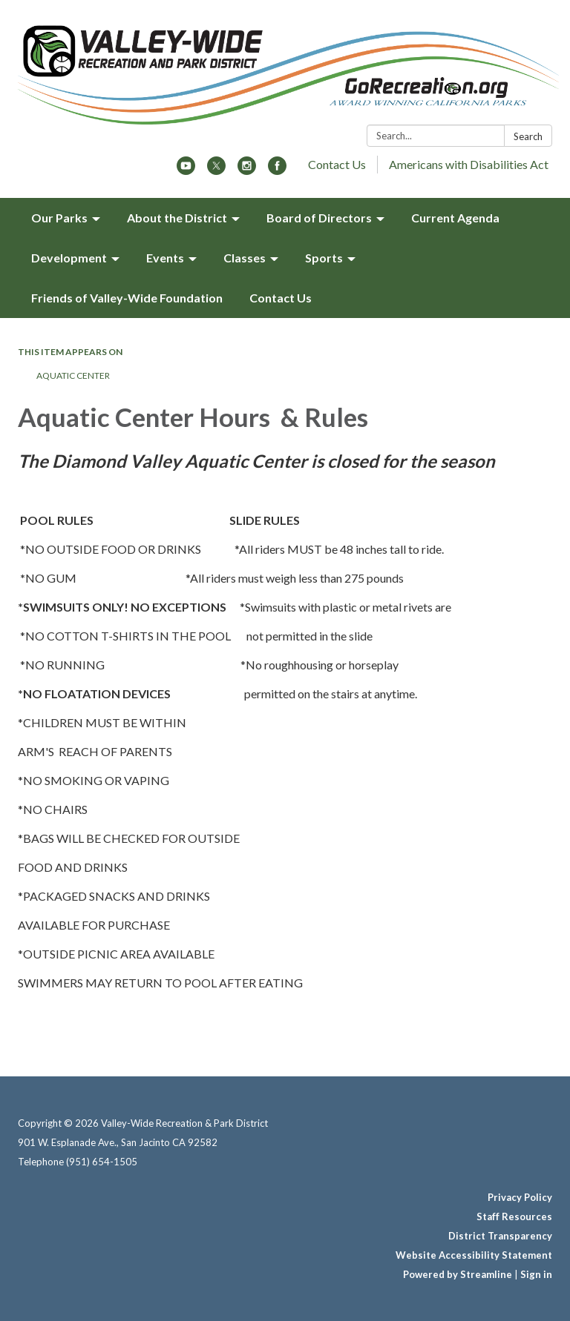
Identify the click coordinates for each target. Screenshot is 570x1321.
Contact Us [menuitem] (280, 298)
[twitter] (216, 170)
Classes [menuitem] (244, 258)
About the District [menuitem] (177, 218)
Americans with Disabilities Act (468, 164)
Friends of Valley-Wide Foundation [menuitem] (127, 298)
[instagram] (247, 170)
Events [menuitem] (165, 258)
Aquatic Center (73, 375)
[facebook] (277, 170)
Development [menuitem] (69, 258)
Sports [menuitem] (324, 258)
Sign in (536, 1274)
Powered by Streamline (457, 1274)
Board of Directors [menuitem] (319, 218)
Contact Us (337, 164)
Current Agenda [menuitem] (455, 218)
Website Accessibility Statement (474, 1255)
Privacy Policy (520, 1197)
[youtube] (186, 170)
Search (528, 136)
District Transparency (500, 1236)
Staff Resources (514, 1216)
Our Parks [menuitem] (59, 218)
